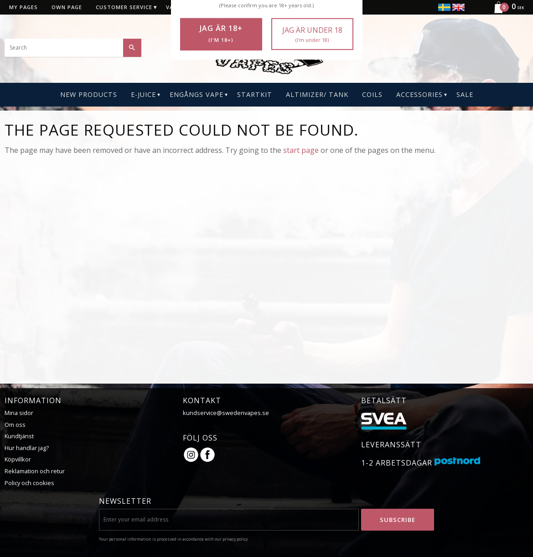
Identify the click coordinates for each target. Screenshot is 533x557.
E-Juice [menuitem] (143, 94)
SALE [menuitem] (464, 94)
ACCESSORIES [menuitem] (419, 94)
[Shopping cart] (505, 12)
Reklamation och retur (35, 471)
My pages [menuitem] (23, 7)
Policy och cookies (29, 483)
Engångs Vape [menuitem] (196, 94)
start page (301, 150)
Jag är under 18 (312, 34)
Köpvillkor (18, 459)
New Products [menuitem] (88, 94)
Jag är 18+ (221, 33)
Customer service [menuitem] (124, 7)
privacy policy (235, 539)
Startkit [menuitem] (254, 94)
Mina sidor (19, 413)
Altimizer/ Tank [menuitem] (317, 94)
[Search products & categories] (73, 48)
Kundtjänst (19, 436)
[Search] (132, 48)
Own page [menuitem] (67, 7)
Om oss (15, 424)
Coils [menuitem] (372, 94)
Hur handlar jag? (27, 448)
